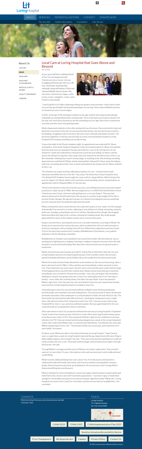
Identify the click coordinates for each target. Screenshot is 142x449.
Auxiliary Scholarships (25, 82)
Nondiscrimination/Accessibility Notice (101, 432)
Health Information (63, 22)
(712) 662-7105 (27, 403)
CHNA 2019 (59, 424)
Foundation (82, 22)
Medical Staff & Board (26, 88)
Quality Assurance (27, 94)
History (22, 68)
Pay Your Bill (44, 22)
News (21, 72)
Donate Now (108, 17)
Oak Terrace (97, 22)
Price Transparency (41, 439)
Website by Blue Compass (114, 444)
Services (44, 17)
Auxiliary (23, 76)
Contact (89, 17)
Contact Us (115, 439)
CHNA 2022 (76, 424)
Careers (22, 98)
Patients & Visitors (67, 17)
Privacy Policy (98, 439)
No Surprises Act (64, 439)
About (30, 17)
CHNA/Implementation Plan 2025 (104, 424)
